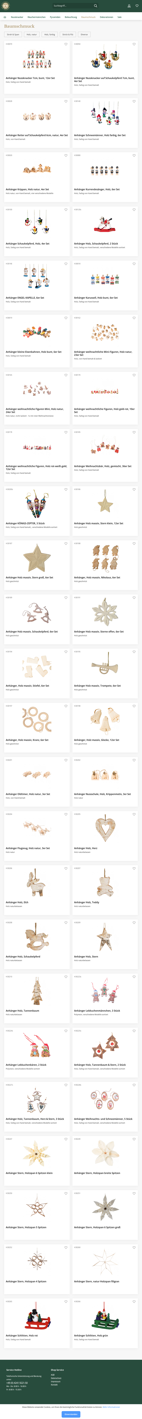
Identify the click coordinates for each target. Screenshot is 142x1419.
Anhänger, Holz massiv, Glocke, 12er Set (96, 740)
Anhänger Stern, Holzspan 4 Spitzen (26, 1281)
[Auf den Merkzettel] (66, 45)
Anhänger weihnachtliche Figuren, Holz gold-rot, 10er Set (104, 411)
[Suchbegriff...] (75, 5)
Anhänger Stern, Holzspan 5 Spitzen (26, 1227)
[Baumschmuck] (88, 17)
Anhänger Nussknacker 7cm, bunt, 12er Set (30, 78)
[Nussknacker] (17, 17)
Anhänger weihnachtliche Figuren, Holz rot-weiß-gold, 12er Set (36, 468)
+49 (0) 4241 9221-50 (17, 1382)
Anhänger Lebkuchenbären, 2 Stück (26, 1064)
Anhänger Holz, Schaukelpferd (23, 956)
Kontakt (54, 1384)
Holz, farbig (49, 34)
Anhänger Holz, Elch (17, 902)
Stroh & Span (13, 34)
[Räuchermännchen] (36, 17)
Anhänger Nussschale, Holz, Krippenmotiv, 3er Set (102, 794)
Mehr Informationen (111, 1407)
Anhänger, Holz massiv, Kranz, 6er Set (27, 740)
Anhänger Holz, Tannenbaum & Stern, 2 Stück (100, 1064)
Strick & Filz (67, 34)
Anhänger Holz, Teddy (86, 902)
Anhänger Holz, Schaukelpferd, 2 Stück (96, 243)
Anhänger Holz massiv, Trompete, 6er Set (97, 685)
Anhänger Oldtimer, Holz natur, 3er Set (28, 794)
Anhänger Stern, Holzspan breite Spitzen (97, 1173)
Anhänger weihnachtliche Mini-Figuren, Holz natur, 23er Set (103, 353)
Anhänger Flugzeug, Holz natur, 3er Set (28, 848)
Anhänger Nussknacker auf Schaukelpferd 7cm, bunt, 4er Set (104, 80)
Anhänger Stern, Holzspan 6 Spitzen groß (97, 1227)
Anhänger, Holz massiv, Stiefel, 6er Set (27, 685)
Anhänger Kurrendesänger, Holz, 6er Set (97, 189)
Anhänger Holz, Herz (85, 848)
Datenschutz (56, 1378)
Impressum (55, 1381)
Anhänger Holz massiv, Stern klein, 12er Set (98, 523)
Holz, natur (32, 34)
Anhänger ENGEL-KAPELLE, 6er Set (25, 297)
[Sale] (119, 17)
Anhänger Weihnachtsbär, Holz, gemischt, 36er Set (102, 466)
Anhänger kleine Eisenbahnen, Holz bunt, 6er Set (33, 351)
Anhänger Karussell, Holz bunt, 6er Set (96, 297)
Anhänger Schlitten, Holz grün (91, 1335)
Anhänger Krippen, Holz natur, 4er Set (27, 189)
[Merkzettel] (137, 5)
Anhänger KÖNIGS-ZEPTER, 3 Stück (25, 523)
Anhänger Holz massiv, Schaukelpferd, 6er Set (32, 631)
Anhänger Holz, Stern (86, 956)
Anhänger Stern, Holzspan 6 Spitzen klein (29, 1173)
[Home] (5, 17)
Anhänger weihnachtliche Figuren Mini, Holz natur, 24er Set (35, 411)
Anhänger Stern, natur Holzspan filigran (96, 1281)
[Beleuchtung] (71, 17)
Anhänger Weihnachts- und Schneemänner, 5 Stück (103, 1119)
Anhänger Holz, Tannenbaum (22, 1010)
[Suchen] (96, 5)
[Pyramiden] (55, 17)
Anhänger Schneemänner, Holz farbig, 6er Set (100, 135)
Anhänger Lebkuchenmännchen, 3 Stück (97, 1010)
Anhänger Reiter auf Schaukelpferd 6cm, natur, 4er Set (37, 135)
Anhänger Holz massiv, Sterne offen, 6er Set (99, 631)
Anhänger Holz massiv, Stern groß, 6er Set (29, 577)
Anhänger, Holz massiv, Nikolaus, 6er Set (97, 577)
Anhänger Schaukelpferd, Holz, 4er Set (27, 243)
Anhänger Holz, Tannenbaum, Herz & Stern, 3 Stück (35, 1119)
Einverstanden (71, 1414)
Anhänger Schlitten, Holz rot (22, 1335)
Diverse (84, 34)
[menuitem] (75, 5)
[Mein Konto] (129, 5)
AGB (52, 1374)
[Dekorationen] (106, 17)
